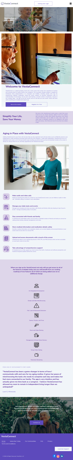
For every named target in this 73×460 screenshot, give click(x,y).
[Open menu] (70, 3)
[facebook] (54, 456)
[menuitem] (6, 441)
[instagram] (58, 456)
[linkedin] (62, 456)
